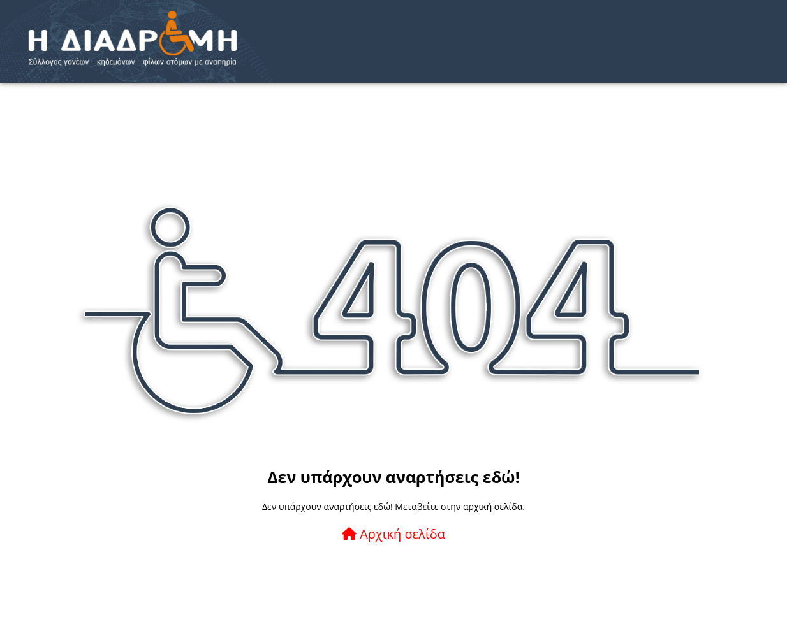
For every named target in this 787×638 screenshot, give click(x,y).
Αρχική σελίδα (393, 533)
